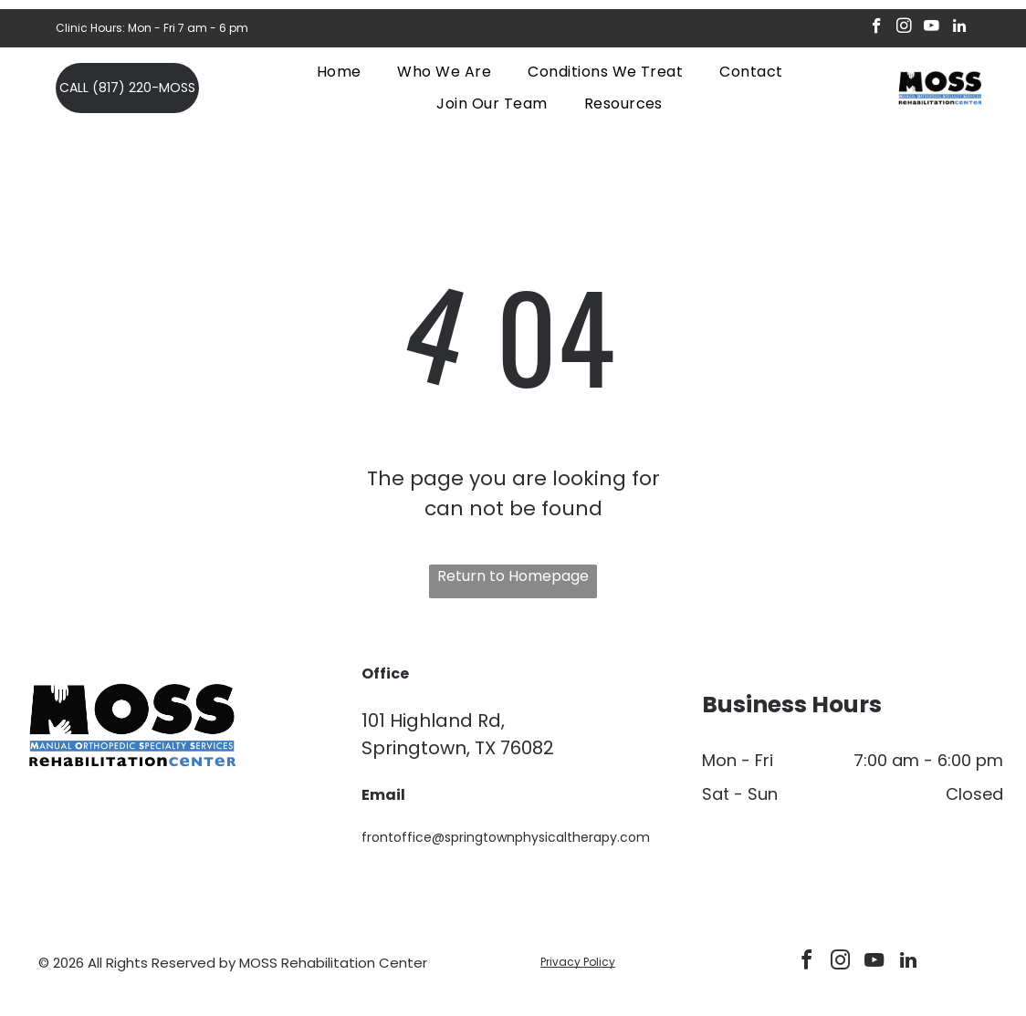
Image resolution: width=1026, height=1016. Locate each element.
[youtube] (931, 28)
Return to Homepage (513, 575)
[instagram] (904, 28)
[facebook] (876, 28)
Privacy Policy (577, 961)
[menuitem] (339, 72)
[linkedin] (958, 28)
